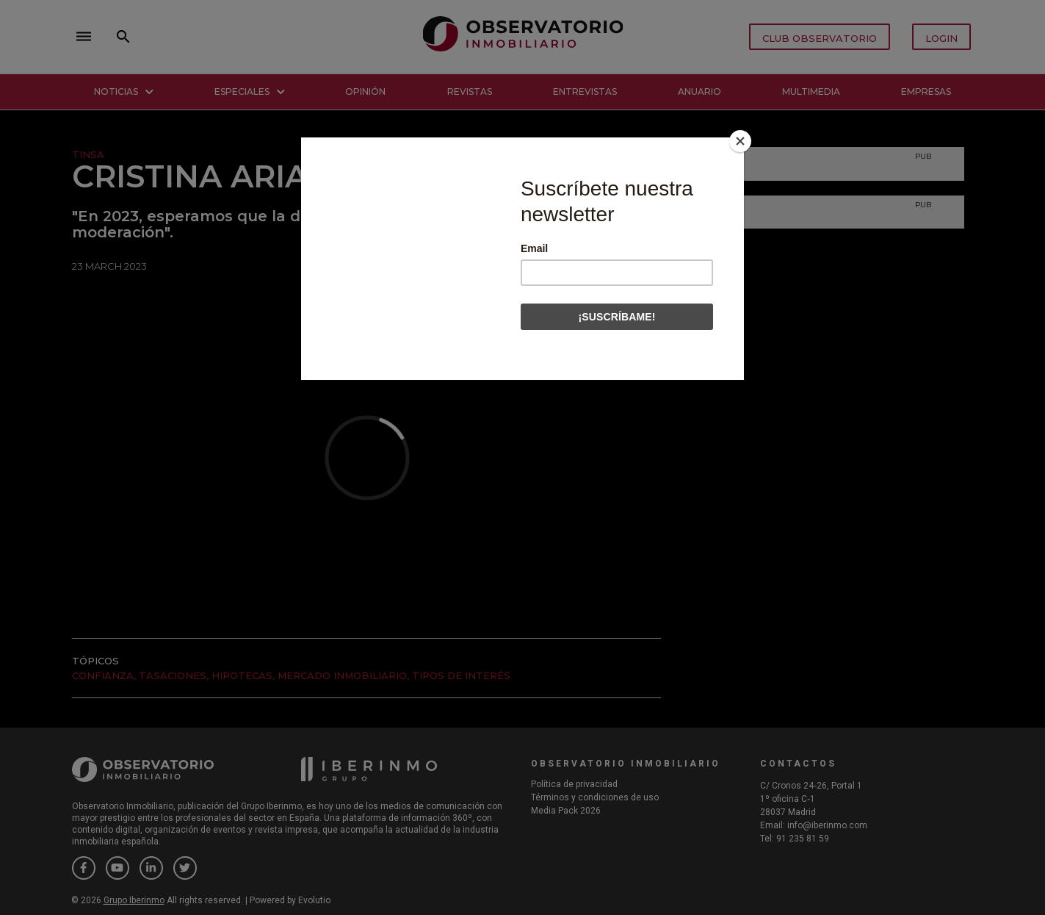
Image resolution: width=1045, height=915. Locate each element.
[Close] (740, 141)
